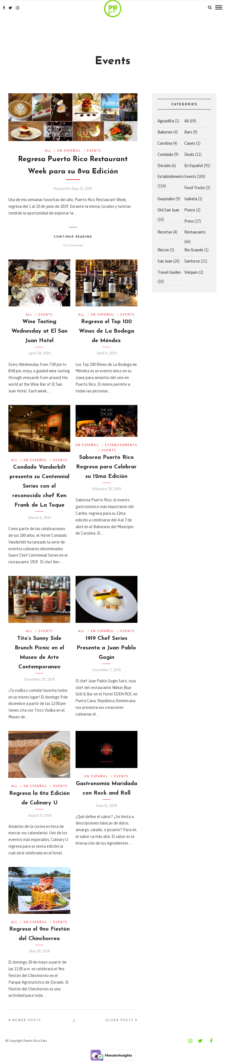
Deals (189, 154)
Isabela (190, 199)
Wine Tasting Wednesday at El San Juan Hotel (39, 331)
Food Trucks (194, 187)
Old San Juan (168, 210)
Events (94, 150)
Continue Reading (73, 236)
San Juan (165, 261)
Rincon (163, 250)
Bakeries (165, 132)
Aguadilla (166, 121)
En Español (69, 150)
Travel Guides (169, 272)
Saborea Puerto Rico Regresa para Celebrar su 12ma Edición (106, 467)
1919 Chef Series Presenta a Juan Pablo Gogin (106, 648)
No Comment (73, 245)
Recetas (165, 232)
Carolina (165, 143)
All (48, 150)
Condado (165, 154)
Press (189, 221)
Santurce (192, 261)
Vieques (191, 272)
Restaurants (194, 232)
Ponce (189, 210)
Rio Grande (193, 250)
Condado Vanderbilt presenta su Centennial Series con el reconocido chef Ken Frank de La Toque (39, 486)
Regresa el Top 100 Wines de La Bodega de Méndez (106, 331)
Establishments (121, 445)
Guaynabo (166, 199)
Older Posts (121, 1020)
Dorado (164, 165)
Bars (188, 132)
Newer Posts (24, 1020)
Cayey (189, 143)
